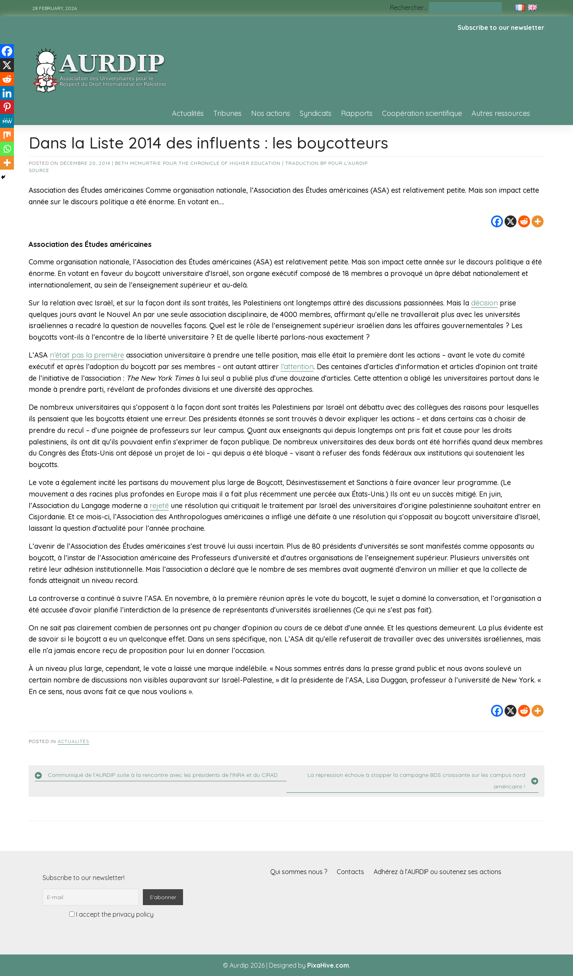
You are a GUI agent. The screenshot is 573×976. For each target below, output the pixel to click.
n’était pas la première (87, 355)
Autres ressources (501, 113)
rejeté (159, 505)
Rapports (356, 113)
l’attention (297, 366)
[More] (538, 221)
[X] (510, 221)
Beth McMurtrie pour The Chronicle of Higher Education (198, 163)
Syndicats (315, 113)
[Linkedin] (7, 93)
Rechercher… (408, 8)
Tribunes (227, 113)
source (39, 170)
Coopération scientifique (422, 113)
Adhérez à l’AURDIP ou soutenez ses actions (437, 872)
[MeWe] (7, 121)
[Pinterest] (7, 107)
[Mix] (7, 135)
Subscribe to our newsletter (501, 27)
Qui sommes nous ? (298, 872)
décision (484, 302)
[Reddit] (524, 221)
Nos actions (270, 113)
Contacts (350, 872)
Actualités (188, 113)
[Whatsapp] (7, 149)
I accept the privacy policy (111, 914)
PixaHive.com (328, 965)
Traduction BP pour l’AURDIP (326, 163)
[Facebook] (497, 221)
